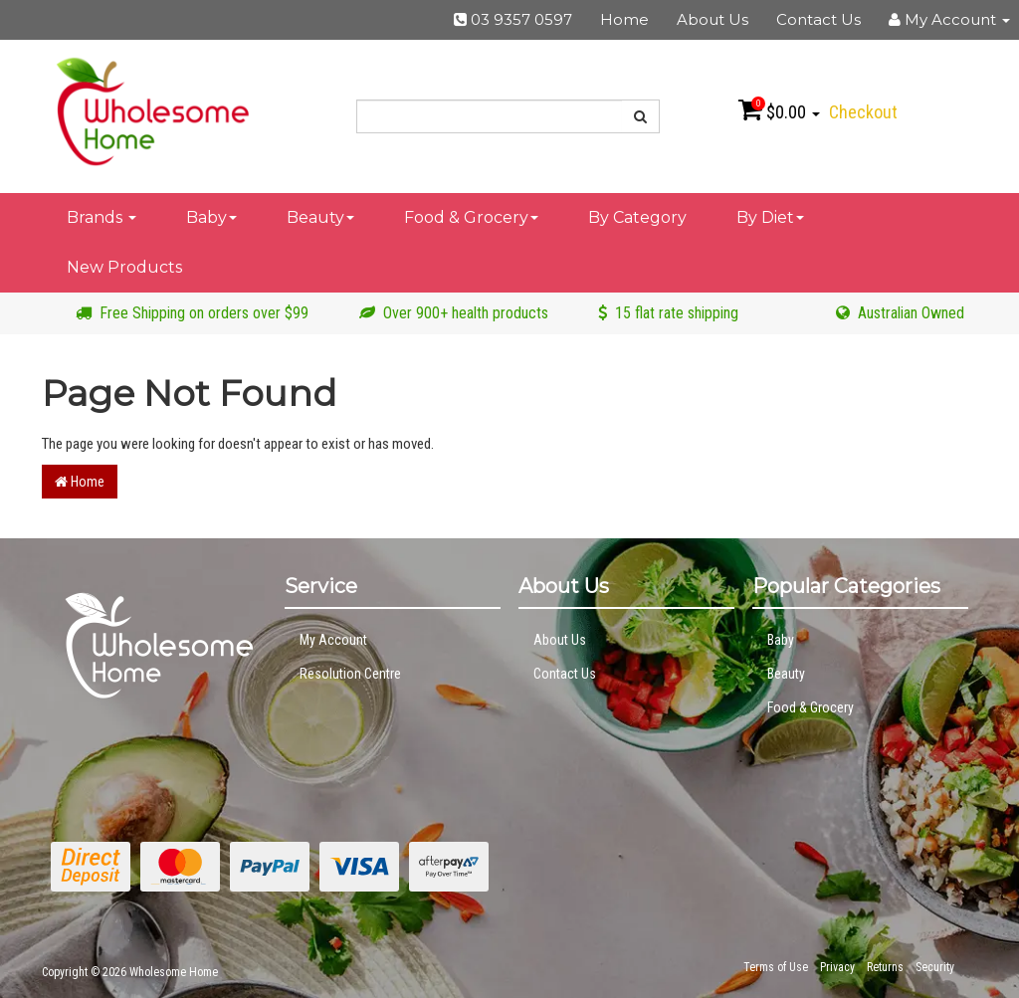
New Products (124, 267)
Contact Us (818, 19)
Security (935, 967)
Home (624, 19)
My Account (333, 640)
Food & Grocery (471, 217)
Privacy (837, 967)
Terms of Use (775, 967)
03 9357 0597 (513, 19)
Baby (211, 217)
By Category (637, 217)
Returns (885, 967)
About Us (712, 19)
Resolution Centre (350, 674)
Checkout (863, 111)
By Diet (770, 217)
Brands (101, 217)
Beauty (320, 217)
